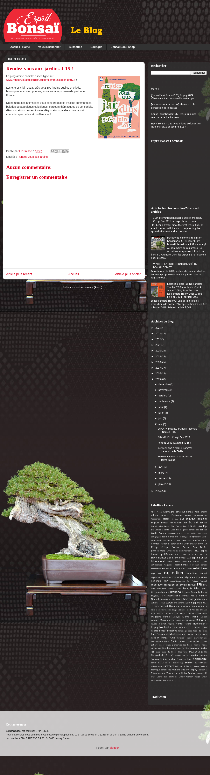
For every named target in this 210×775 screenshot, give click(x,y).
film (205, 585)
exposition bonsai (196, 573)
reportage (194, 648)
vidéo (182, 677)
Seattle (203, 655)
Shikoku (163, 659)
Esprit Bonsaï (166, 554)
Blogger (114, 747)
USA (153, 677)
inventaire (166, 599)
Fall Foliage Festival (197, 581)
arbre (204, 511)
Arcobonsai (156, 519)
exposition (173, 573)
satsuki (186, 655)
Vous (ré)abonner (49, 46)
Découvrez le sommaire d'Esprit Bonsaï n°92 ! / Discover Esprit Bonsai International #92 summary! (186, 241)
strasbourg (178, 663)
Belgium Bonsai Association (166, 523)
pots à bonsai (164, 645)
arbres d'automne (171, 515)
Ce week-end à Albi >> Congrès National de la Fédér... (175, 450)
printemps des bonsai (182, 645)
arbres (154, 515)
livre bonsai (180, 613)
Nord (176, 627)
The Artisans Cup (176, 670)
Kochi (161, 606)
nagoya (171, 624)
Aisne (159, 512)
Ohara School (185, 627)
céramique (167, 540)
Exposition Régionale (183, 577)
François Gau (174, 588)
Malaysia (176, 617)
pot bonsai (201, 641)
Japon (169, 602)
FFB (199, 584)
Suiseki (188, 662)
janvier (162, 484)
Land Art (190, 610)
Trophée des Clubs (176, 673)
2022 (158, 339)
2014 (158, 491)
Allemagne (168, 512)
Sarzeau (177, 655)
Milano (184, 620)
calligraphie (194, 537)
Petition (180, 638)
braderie (174, 537)
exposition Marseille (161, 578)
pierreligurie (157, 641)
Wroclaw (155, 680)
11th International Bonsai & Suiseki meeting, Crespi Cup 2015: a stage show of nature (177, 220)
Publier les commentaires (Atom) (82, 287)
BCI (182, 518)
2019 (158, 356)
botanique (202, 533)
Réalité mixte (200, 645)
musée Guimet (158, 624)
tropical (199, 673)
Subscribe (75, 46)
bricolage (183, 537)
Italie (185, 599)
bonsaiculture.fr (175, 533)
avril (161, 467)
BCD (176, 519)
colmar (177, 540)
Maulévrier (166, 620)
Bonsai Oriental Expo (165, 530)
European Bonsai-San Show (177, 569)
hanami (165, 592)
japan (198, 599)
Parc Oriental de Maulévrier (166, 634)
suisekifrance (201, 663)
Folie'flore (161, 588)
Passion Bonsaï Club (163, 638)
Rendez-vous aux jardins (33, 156)
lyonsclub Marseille (197, 613)
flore (153, 588)
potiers (154, 645)
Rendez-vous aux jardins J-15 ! (174, 442)
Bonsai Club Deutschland (175, 526)
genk (204, 588)
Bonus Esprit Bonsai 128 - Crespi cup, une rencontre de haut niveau (173, 116)
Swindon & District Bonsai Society (191, 666)
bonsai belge (157, 526)
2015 (158, 379)
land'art (199, 610)
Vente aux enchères (167, 677)
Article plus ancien (128, 274)
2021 (158, 345)
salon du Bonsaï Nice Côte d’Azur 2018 (181, 652)
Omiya (204, 627)
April (197, 512)
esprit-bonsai (181, 565)
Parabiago (182, 631)
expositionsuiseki (177, 581)
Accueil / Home (20, 46)
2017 (158, 367)
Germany (156, 592)
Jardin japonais (194, 603)
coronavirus (177, 544)
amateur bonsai (184, 512)
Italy (191, 599)
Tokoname (202, 670)
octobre (163, 395)
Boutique (96, 46)
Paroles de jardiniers (197, 634)
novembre (164, 390)
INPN (163, 596)
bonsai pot (194, 530)
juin (160, 418)
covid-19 (202, 544)
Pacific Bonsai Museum (164, 631)
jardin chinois (179, 603)
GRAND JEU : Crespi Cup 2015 (174, 437)
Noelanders (165, 627)
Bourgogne (156, 537)
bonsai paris (182, 530)
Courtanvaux (190, 544)
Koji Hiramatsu (172, 606)
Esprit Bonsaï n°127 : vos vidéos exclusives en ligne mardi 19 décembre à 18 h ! (176, 125)
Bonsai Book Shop (123, 46)
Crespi (154, 547)
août (161, 407)
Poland (183, 641)
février (162, 478)
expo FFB (156, 573)
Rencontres (156, 648)
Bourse (165, 537)
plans (166, 641)
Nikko (188, 624)
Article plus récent (19, 274)
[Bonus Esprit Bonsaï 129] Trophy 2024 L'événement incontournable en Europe (172, 97)
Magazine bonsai (160, 617)
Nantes (180, 624)
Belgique (191, 518)
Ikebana (175, 592)
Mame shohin (190, 617)
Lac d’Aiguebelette (177, 610)
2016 (158, 373)
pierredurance (200, 638)
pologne (191, 641)
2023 (158, 333)
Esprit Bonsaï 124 (161, 557)
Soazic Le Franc (184, 659)
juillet (161, 412)
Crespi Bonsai (170, 547)
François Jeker (191, 588)
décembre (164, 384)
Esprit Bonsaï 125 (181, 558)
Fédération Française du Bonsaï (169, 584)
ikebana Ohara (190, 592)
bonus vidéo (190, 533)
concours (186, 540)
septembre (164, 401)
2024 (158, 328)
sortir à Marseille (160, 663)
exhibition (200, 568)
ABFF (153, 512)
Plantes (174, 641)
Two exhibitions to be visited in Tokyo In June (175, 458)
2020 (158, 350)
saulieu (195, 655)
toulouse (161, 673)
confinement (200, 540)
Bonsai (193, 522)
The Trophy (191, 670)
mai (160, 424)
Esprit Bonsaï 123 (199, 554)
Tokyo (154, 673)
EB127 (196, 551)
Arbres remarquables (196, 515)
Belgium (202, 518)
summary (168, 666)
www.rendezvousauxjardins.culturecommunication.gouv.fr (41, 79)
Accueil (73, 274)
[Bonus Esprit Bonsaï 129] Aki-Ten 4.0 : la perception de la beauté (173, 106)
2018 (158, 362)
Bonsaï (203, 523)
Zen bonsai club (166, 680)
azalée (166, 519)
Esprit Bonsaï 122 (182, 554)
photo (189, 638)
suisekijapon (156, 666)
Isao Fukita (177, 599)
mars (161, 472)
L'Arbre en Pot (197, 606)
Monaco (191, 620)
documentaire (185, 551)
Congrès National (160, 544)
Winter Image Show (196, 677)
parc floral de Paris (197, 631)
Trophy (191, 673)
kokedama (185, 606)
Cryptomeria (172, 551)
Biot (185, 523)
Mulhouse (201, 620)
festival (192, 585)
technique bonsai (159, 670)
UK (205, 673)
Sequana (155, 659)
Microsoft (176, 620)
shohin (172, 659)
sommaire (200, 659)
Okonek (196, 627)
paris (184, 634)
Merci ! (155, 89)
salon (158, 652)
